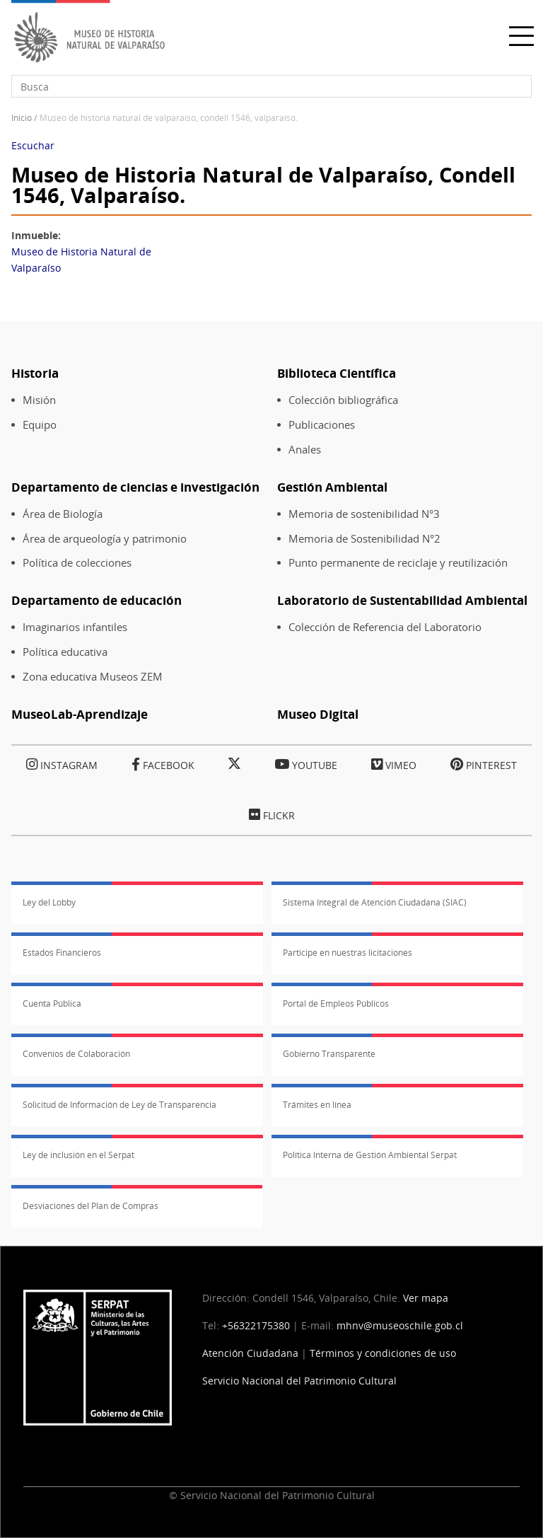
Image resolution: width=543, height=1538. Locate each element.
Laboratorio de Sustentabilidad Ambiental (402, 600)
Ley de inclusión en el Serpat (78, 1155)
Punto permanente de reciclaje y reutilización (398, 562)
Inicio (21, 118)
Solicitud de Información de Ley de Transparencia (119, 1104)
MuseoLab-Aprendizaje (79, 714)
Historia (35, 373)
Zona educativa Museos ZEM (93, 676)
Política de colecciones (77, 562)
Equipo (40, 425)
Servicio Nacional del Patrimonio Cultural (299, 1380)
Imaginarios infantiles (75, 627)
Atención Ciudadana (250, 1353)
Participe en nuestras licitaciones (347, 952)
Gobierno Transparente (329, 1053)
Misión (39, 400)
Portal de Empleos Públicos (336, 1003)
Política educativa (65, 652)
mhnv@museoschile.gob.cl (400, 1325)
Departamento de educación (96, 600)
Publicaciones (321, 425)
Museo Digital (317, 714)
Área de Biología (63, 514)
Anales (304, 449)
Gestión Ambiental (332, 487)
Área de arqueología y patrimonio (105, 538)
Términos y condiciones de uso (383, 1353)
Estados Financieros (62, 952)
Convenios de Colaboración (76, 1053)
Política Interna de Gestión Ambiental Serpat (370, 1155)
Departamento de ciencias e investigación (135, 487)
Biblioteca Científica (336, 373)
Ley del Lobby (49, 902)
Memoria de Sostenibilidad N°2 (364, 538)
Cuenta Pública (52, 1003)
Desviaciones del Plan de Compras (90, 1206)
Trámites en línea (317, 1104)
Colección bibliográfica (343, 400)
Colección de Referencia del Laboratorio (384, 627)
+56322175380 (256, 1325)
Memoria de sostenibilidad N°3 (364, 514)
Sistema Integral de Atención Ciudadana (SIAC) (375, 902)
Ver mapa (425, 1298)
